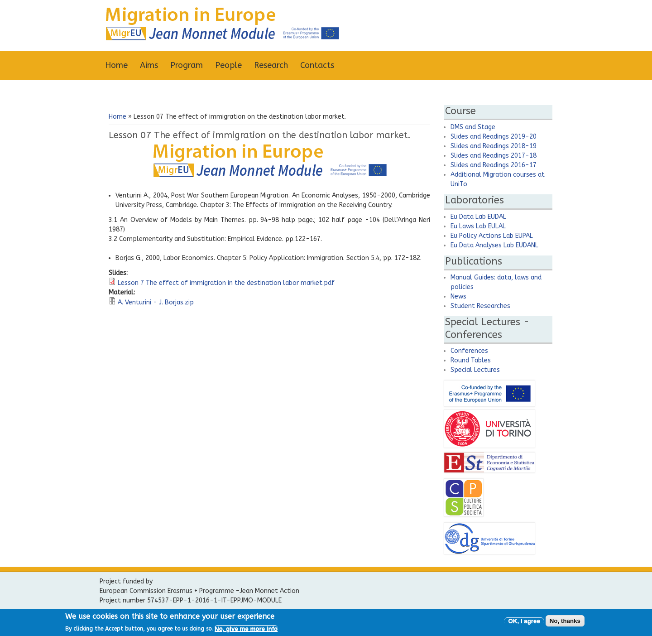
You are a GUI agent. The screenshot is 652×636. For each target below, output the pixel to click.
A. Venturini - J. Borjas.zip (156, 302)
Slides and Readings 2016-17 (494, 165)
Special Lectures (475, 370)
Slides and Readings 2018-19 (494, 146)
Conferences (469, 351)
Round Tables (471, 360)
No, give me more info (246, 630)
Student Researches (480, 306)
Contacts (317, 65)
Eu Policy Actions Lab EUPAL (492, 236)
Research (271, 65)
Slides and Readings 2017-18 (494, 155)
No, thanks (565, 623)
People (228, 65)
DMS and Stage (473, 127)
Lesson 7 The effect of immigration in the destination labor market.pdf (226, 283)
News (458, 296)
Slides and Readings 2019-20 (494, 136)
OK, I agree (524, 623)
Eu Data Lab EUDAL (478, 217)
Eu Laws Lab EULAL (478, 226)
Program (186, 65)
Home (116, 65)
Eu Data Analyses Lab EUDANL (494, 245)
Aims (149, 65)
